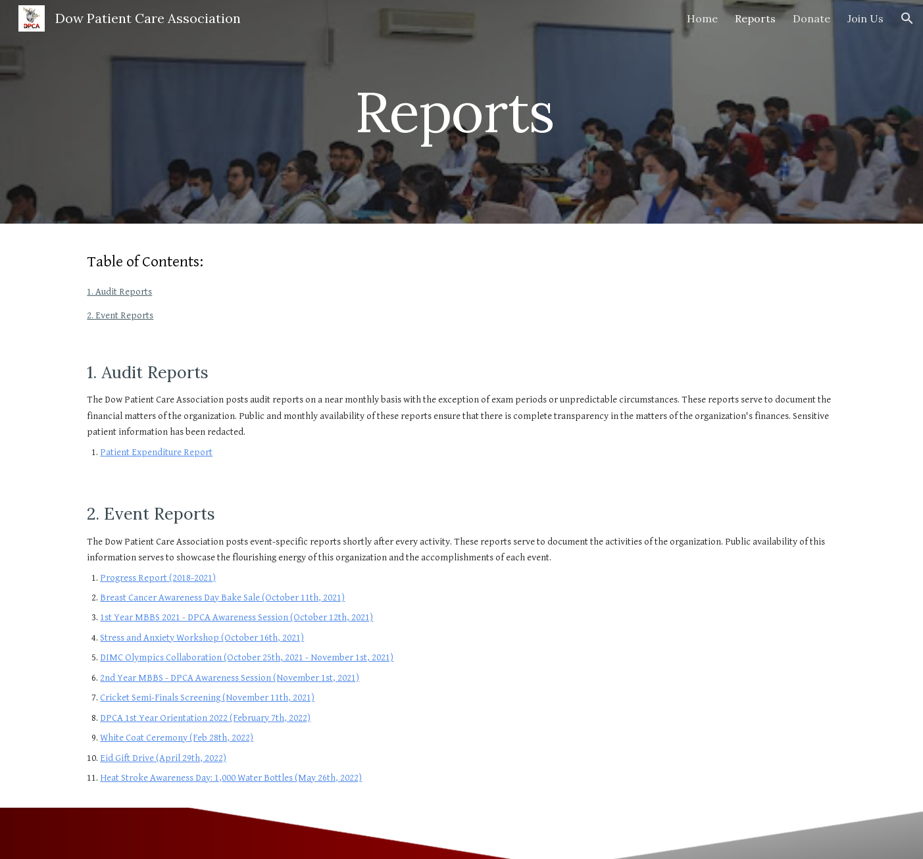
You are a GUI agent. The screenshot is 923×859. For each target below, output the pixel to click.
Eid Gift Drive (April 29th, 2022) (163, 758)
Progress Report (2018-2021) (158, 577)
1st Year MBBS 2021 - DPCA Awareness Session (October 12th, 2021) (236, 617)
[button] (907, 18)
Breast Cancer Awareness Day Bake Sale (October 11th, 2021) (222, 597)
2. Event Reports (120, 315)
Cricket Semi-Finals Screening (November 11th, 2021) (207, 697)
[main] (462, 111)
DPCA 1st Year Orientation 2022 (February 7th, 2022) (205, 718)
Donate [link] (811, 18)
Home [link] (702, 18)
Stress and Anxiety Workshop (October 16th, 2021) (202, 637)
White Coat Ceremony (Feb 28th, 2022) (176, 737)
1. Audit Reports (119, 291)
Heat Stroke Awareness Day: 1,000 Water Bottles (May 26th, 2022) (231, 777)
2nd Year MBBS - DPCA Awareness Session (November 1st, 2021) (229, 677)
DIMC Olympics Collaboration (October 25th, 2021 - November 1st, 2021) (246, 657)
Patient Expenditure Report (156, 452)
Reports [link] (755, 18)
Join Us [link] (865, 18)
